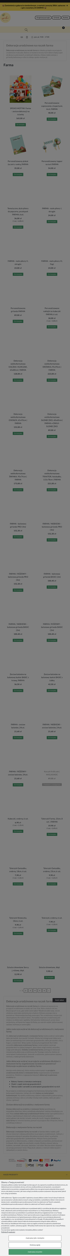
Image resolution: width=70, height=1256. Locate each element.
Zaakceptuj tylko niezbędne (35, 1238)
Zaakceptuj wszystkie (35, 1252)
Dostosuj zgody (35, 1245)
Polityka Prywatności (8, 1232)
